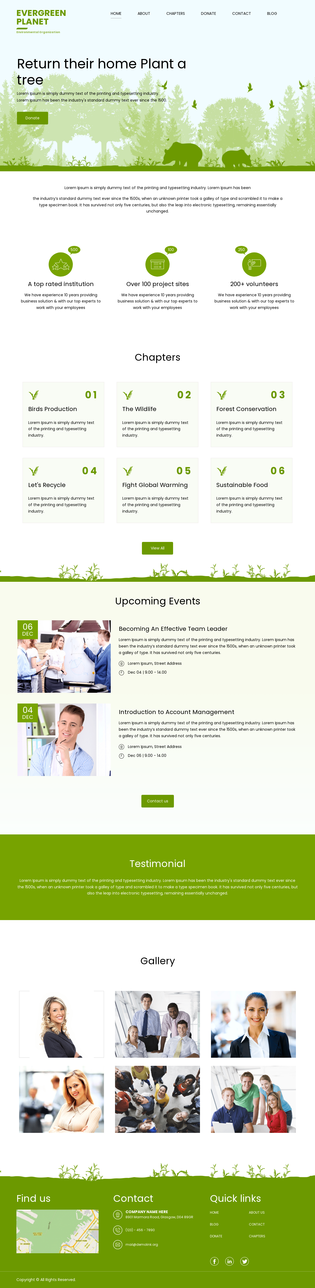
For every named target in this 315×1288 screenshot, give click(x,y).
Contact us (157, 801)
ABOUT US (257, 1212)
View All (157, 548)
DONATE (208, 13)
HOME (116, 13)
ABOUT (144, 13)
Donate (32, 128)
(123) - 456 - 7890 (140, 1230)
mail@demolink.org (142, 1244)
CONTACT (241, 13)
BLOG (272, 13)
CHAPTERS (175, 13)
